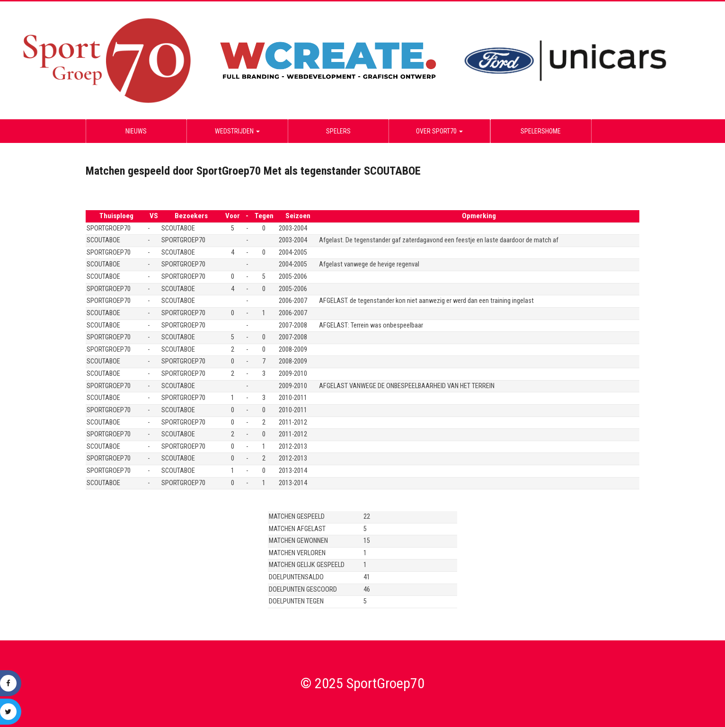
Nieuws (136, 131)
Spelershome (541, 131)
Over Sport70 (439, 131)
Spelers (338, 131)
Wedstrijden (237, 131)
